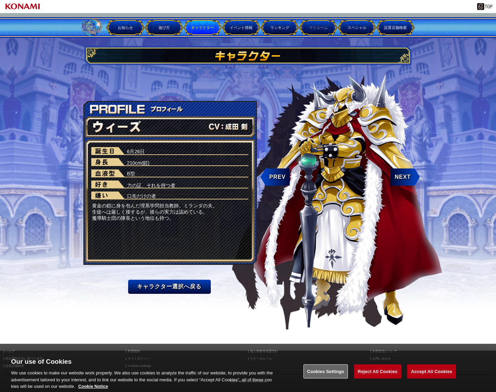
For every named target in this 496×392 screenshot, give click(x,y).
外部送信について (384, 351)
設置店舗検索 (395, 27)
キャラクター (202, 27)
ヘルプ (10, 351)
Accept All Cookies (431, 379)
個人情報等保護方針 (264, 351)
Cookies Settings (325, 379)
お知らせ (125, 27)
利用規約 (134, 351)
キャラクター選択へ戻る (169, 286)
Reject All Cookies (377, 379)
